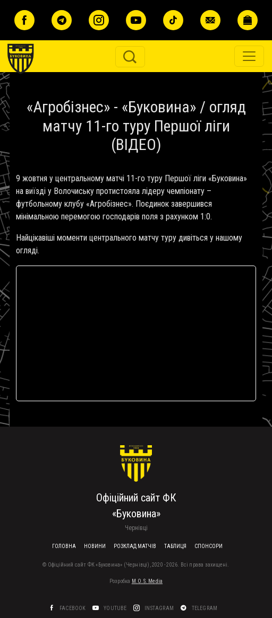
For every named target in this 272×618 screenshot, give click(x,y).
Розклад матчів (135, 546)
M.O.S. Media (147, 581)
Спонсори (208, 546)
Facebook (73, 608)
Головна (64, 546)
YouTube (116, 608)
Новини (95, 546)
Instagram (159, 608)
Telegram (205, 608)
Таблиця (175, 546)
